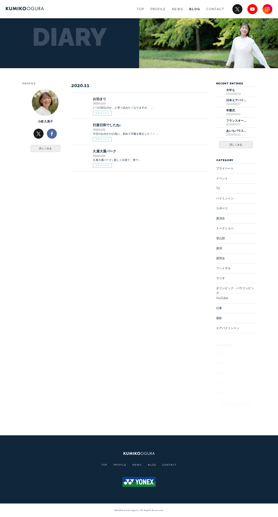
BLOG (194, 9)
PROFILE (158, 9)
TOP (140, 9)
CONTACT (215, 9)
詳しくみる (45, 148)
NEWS (177, 9)
